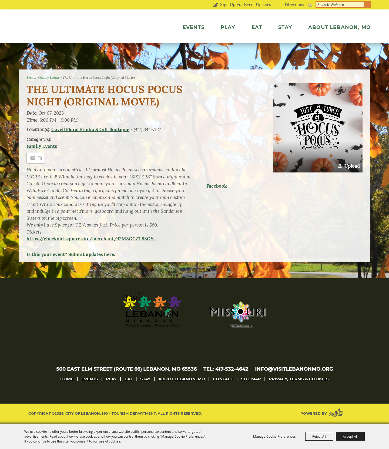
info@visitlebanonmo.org (294, 369)
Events (193, 27)
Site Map (251, 378)
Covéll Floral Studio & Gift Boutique (90, 129)
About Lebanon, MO (339, 27)
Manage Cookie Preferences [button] (274, 436)
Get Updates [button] (215, 5)
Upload (352, 166)
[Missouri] (237, 314)
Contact (223, 378)
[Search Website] (340, 4)
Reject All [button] (319, 436)
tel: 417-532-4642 (225, 369)
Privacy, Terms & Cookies (299, 378)
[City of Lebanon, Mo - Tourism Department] (67, 33)
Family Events (49, 77)
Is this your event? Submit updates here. (70, 254)
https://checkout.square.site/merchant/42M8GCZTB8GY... (91, 239)
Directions (294, 4)
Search (367, 4)
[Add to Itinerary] (39, 158)
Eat (256, 27)
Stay (285, 27)
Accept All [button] (350, 436)
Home (66, 378)
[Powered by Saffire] (337, 413)
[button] (318, 127)
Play (228, 27)
